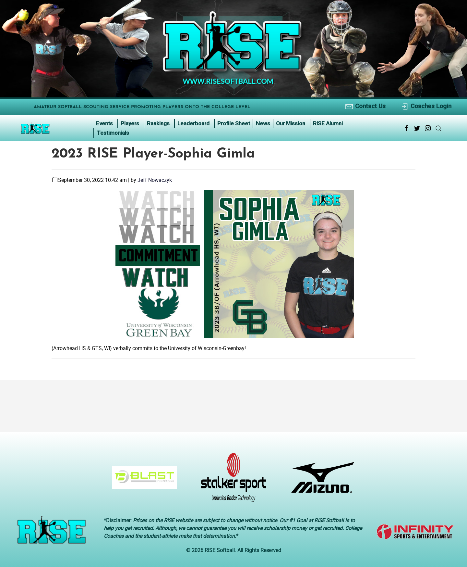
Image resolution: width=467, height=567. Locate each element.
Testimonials (113, 133)
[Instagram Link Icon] (428, 128)
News (263, 123)
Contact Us (365, 106)
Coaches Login (426, 106)
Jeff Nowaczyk (155, 179)
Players (130, 123)
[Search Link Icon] (438, 128)
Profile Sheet (233, 123)
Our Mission (290, 123)
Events (104, 123)
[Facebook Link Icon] (406, 128)
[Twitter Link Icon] (417, 128)
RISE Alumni (328, 123)
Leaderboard (193, 123)
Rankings (158, 123)
